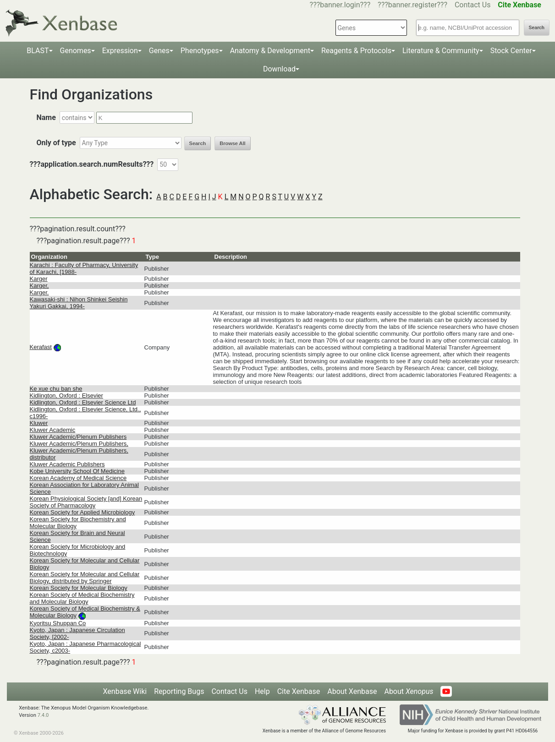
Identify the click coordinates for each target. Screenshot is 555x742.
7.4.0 (43, 715)
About (408, 691)
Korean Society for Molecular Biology (78, 587)
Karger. (39, 292)
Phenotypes (200, 50)
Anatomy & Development (270, 50)
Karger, (39, 285)
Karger (39, 278)
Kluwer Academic (53, 429)
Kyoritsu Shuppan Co (58, 623)
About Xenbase (352, 691)
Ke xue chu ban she (56, 388)
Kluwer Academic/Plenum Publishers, (79, 443)
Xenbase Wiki (125, 691)
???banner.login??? (340, 4)
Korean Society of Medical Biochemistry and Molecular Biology (82, 598)
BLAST (38, 50)
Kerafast (41, 347)
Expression (120, 50)
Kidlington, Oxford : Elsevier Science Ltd (83, 402)
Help (262, 691)
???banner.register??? (412, 4)
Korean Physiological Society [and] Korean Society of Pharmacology (86, 502)
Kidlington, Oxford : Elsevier (66, 395)
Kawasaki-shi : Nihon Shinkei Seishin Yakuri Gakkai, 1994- (79, 303)
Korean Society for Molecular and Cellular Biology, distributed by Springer (85, 577)
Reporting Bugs (179, 691)
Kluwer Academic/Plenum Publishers (78, 436)
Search (536, 28)
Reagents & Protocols (356, 50)
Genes (159, 50)
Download (279, 69)
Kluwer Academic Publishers (67, 464)
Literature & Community (440, 50)
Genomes (75, 50)
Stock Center (511, 50)
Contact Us (473, 4)
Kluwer (39, 423)
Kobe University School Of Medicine (77, 471)
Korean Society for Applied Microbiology (82, 512)
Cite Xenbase (298, 691)
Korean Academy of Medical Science (78, 478)
